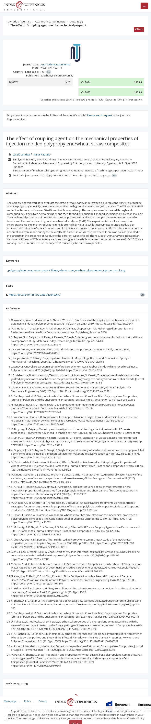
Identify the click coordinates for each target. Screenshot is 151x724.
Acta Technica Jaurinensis (50, 21)
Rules (27, 701)
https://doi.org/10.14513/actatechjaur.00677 (34, 294)
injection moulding (114, 270)
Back (139, 29)
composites (34, 270)
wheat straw (66, 270)
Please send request (99, 115)
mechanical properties (88, 270)
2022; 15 (76, 21)
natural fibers (50, 270)
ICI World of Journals (19, 21)
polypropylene (17, 270)
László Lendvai (21, 154)
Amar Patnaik (42, 154)
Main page (10, 701)
